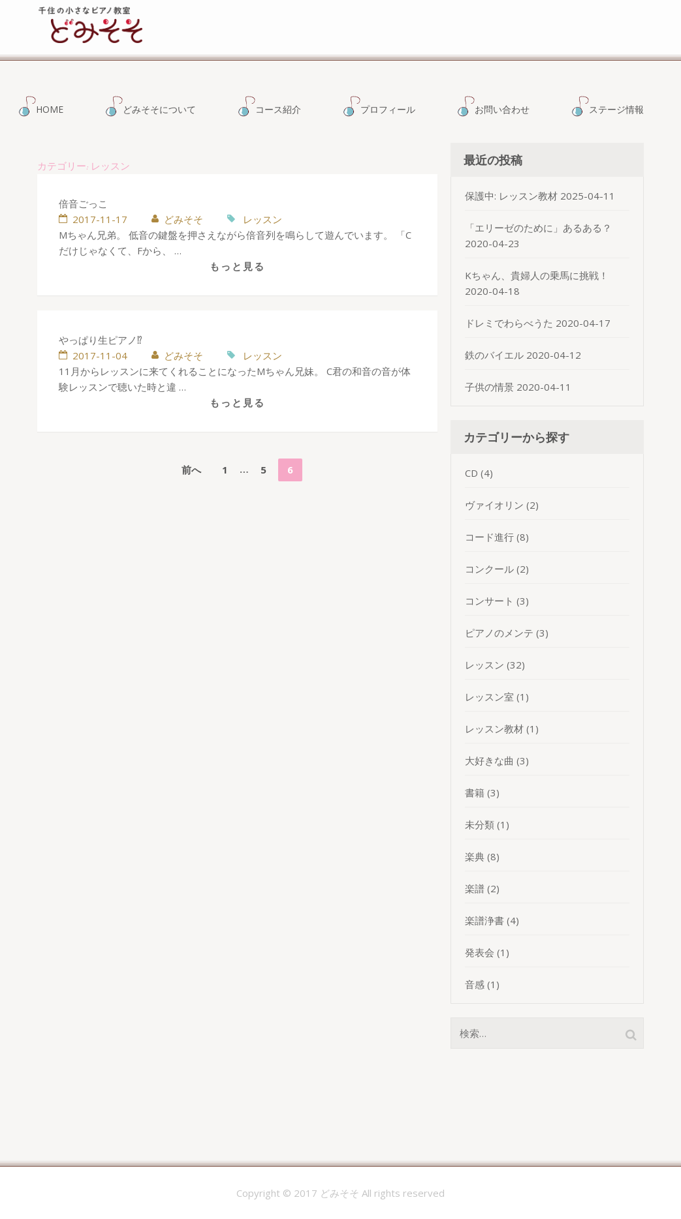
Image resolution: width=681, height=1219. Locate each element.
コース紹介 (278, 109)
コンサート (489, 600)
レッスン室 (489, 696)
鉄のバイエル (494, 354)
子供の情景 (489, 386)
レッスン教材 (494, 728)
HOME (49, 109)
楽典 (474, 856)
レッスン (262, 219)
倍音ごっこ (83, 203)
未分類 (479, 824)
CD (471, 472)
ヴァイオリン (494, 504)
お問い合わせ (502, 109)
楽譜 (474, 888)
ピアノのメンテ (499, 632)
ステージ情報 (616, 109)
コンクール (489, 568)
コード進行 (489, 536)
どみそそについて (159, 109)
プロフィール (387, 109)
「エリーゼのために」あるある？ (538, 227)
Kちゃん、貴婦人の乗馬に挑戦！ (537, 275)
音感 (474, 984)
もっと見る (237, 266)
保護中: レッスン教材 (511, 195)
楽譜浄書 (484, 920)
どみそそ (351, 38)
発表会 (479, 952)
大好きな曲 (489, 760)
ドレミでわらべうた (509, 322)
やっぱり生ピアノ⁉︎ (100, 339)
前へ (191, 469)
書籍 (474, 792)
